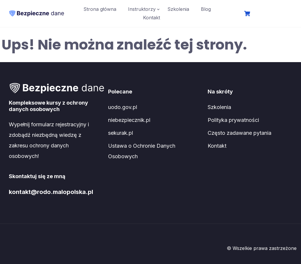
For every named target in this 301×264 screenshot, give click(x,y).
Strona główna (99, 9)
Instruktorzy (142, 9)
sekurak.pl (120, 133)
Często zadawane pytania (239, 133)
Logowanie (272, 14)
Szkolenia (178, 9)
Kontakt (151, 18)
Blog (206, 9)
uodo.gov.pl (122, 107)
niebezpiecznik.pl (129, 120)
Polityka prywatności (233, 120)
